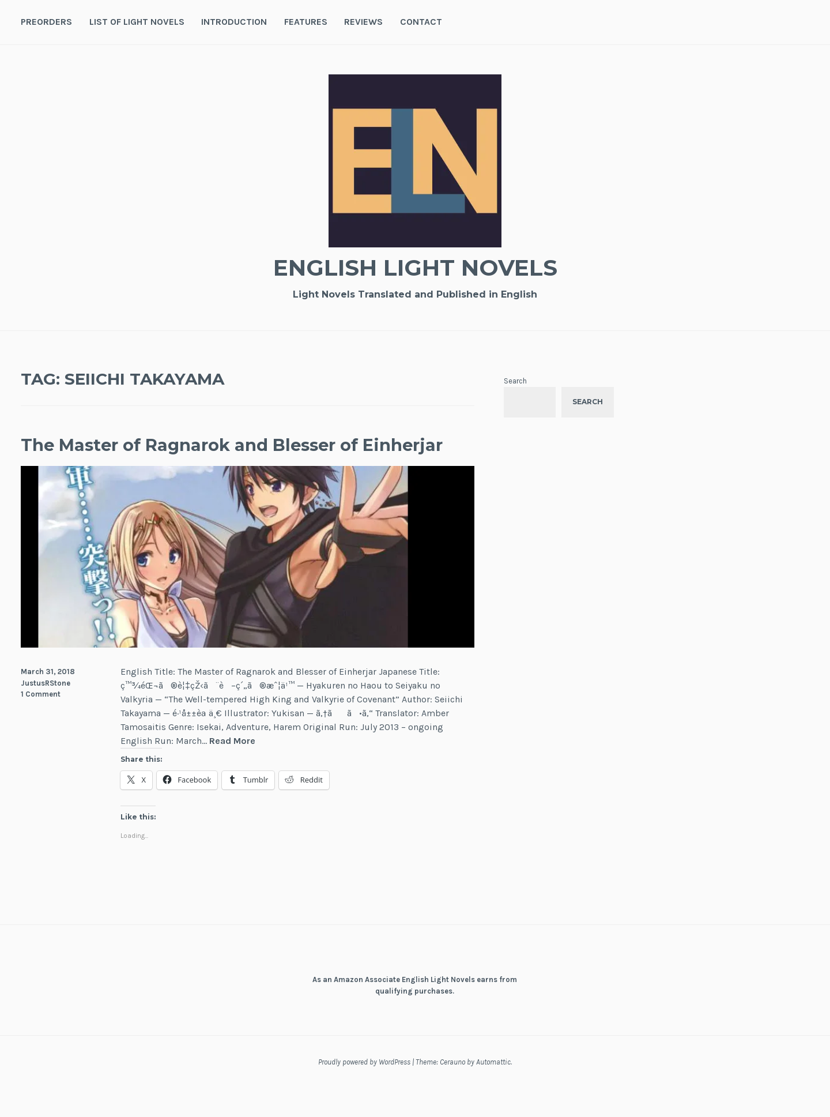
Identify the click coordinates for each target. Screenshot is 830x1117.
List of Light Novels (136, 21)
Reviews (363, 21)
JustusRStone (45, 711)
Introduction (234, 21)
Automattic (493, 1090)
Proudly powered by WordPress (364, 1090)
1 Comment (41, 723)
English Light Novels (415, 265)
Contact (421, 21)
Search (515, 381)
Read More (232, 770)
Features (305, 21)
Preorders (46, 21)
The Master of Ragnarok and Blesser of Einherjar (243, 457)
